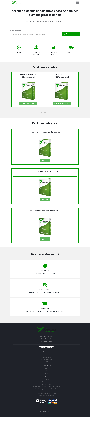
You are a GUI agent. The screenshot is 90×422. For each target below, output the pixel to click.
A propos (46, 379)
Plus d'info (45, 160)
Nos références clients (46, 355)
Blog (46, 361)
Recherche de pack (16, 30)
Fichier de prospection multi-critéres (46, 393)
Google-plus (46, 373)
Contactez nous (46, 382)
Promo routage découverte (46, 395)
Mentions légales (46, 357)
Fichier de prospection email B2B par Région (46, 389)
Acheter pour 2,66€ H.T (28, 103)
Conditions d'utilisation (46, 359)
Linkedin (46, 368)
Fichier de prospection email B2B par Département (46, 391)
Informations (46, 352)
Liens (46, 377)
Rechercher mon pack (72, 34)
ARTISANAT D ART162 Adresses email (62, 76)
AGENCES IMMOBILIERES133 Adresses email (28, 76)
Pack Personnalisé (46, 384)
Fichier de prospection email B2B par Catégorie (46, 386)
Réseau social (46, 365)
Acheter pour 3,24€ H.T (61, 103)
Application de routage (46, 347)
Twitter (46, 370)
